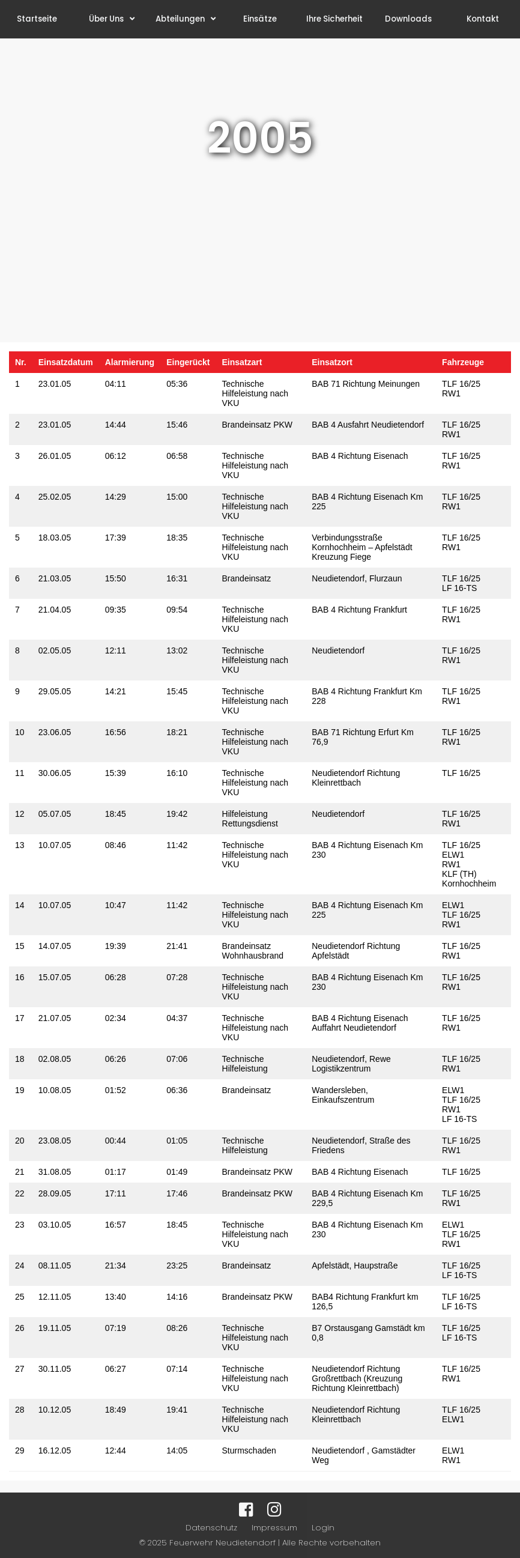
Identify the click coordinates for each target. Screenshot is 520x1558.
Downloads (408, 19)
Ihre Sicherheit (334, 19)
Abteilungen (186, 19)
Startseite (37, 19)
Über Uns (112, 19)
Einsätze (260, 19)
